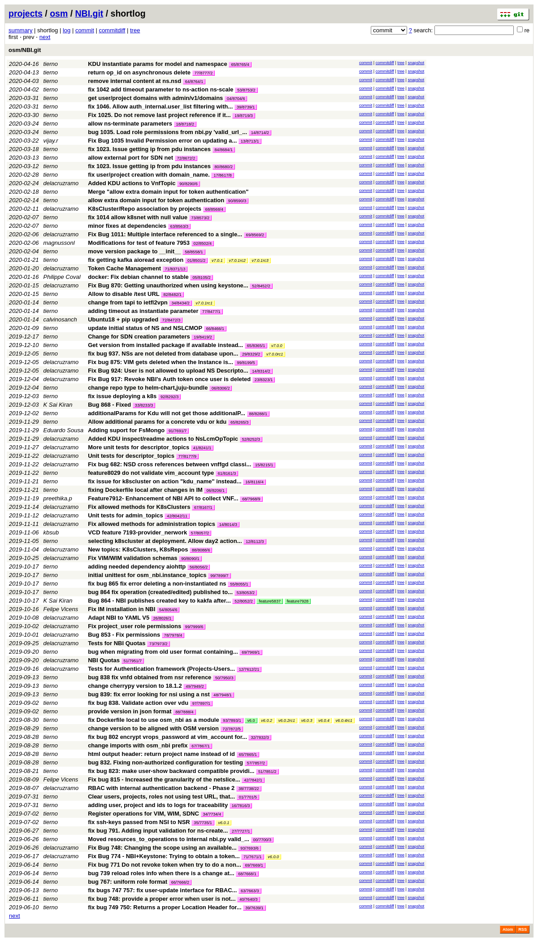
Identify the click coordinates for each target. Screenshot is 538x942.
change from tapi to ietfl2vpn (128, 302)
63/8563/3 (179, 226)
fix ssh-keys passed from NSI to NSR (139, 822)
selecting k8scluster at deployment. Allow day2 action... (165, 541)
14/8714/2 (260, 132)
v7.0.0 (276, 345)
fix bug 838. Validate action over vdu (138, 702)
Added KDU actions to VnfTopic (131, 183)
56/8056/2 (199, 567)
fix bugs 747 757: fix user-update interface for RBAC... (163, 890)
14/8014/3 (228, 524)
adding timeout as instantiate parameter (143, 311)
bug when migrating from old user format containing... (163, 651)
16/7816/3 (241, 805)
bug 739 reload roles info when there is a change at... (162, 873)
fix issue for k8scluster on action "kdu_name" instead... (165, 481)
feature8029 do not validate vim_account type (151, 472)
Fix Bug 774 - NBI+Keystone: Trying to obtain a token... (164, 856)
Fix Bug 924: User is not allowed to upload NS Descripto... (169, 370)
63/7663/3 (250, 891)
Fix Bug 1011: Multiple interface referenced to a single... (165, 234)
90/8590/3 (237, 201)
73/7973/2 (158, 644)
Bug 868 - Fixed (109, 404)
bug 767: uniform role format (127, 881)
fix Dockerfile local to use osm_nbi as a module (153, 719)
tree (135, 30)
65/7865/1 (248, 754)
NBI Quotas (104, 660)
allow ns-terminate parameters (130, 123)
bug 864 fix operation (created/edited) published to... (161, 592)
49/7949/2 (195, 686)
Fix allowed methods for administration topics (151, 524)
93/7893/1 (232, 720)
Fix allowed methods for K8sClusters (139, 507)
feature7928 (298, 601)
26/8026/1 (162, 618)
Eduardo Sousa (63, 430)
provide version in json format (129, 711)
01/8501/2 (196, 260)
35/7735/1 (203, 822)
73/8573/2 (200, 218)
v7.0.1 (217, 260)
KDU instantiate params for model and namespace (157, 64)
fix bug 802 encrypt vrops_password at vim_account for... (168, 737)
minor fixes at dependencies (127, 225)
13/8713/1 (250, 141)
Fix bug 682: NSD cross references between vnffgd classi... (170, 464)
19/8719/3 (243, 115)
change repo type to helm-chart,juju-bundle (148, 387)
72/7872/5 (232, 729)
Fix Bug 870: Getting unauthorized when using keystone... (169, 285)
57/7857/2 (256, 763)
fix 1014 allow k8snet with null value (137, 217)
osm (59, 13)
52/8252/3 (251, 439)
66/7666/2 (180, 882)
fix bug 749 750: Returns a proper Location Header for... (165, 907)
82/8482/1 (172, 294)
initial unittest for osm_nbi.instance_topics (147, 575)
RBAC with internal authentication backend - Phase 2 (161, 788)
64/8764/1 (194, 81)
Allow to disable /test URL (124, 294)
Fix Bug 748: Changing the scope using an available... (163, 847)
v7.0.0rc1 (274, 354)
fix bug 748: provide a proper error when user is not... (162, 898)
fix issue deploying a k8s (122, 396)
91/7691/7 (178, 431)
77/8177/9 (187, 456)
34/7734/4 (212, 814)
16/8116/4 (254, 482)
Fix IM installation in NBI (121, 609)
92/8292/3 (169, 397)
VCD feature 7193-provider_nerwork (137, 532)
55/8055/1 (239, 584)
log (66, 30)
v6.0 (251, 720)
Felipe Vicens (60, 609)
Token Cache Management (124, 268)
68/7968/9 (251, 499)
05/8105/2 (201, 277)
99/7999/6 (194, 627)
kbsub (51, 532)
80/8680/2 (224, 167)
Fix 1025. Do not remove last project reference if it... (160, 115)
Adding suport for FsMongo (126, 430)
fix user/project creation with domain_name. (149, 174)
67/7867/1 (200, 746)
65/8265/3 (239, 422)
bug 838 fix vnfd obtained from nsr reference (149, 677)
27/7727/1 (241, 831)
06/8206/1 (215, 490)
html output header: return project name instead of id (161, 754)
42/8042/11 (177, 516)
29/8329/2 (251, 354)
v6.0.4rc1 (344, 720)
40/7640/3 (248, 899)
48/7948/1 (222, 695)
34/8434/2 (180, 303)
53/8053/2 (246, 592)
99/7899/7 (219, 575)
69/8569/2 (255, 235)
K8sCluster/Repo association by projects (144, 208)
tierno (50, 64)
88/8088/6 (201, 550)
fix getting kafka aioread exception (135, 259)
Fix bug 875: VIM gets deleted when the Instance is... (161, 362)
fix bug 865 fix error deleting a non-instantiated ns (157, 583)
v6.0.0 (273, 857)
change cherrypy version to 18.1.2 (135, 685)
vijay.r (50, 140)
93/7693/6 (249, 848)
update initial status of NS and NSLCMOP (145, 328)
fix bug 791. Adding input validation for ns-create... (159, 830)
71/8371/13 (175, 269)
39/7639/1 (254, 908)
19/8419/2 (203, 337)
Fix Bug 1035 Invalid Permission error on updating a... (163, 140)
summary (20, 30)
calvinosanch (60, 319)
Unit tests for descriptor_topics (131, 455)
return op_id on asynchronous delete (139, 72)
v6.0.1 (223, 822)
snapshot (416, 63)
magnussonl (59, 242)
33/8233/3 (144, 405)
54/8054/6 (168, 610)
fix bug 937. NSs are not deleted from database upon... (164, 353)
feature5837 (270, 601)
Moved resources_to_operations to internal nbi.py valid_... (169, 839)
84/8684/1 (224, 150)
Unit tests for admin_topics (125, 515)
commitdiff (112, 30)
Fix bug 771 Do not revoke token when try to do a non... (165, 864)
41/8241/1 (202, 448)
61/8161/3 (227, 473)
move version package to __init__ (134, 251)
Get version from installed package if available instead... (166, 345)
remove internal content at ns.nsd (134, 81)
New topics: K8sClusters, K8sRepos (138, 549)
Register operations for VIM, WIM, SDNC (143, 813)
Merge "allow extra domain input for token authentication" (168, 191)
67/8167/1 (203, 507)
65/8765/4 (240, 64)
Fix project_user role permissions (134, 626)
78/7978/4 (173, 635)
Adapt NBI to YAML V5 (118, 617)
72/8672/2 (186, 158)
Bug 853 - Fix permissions (124, 634)
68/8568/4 (214, 209)
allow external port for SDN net (130, 157)
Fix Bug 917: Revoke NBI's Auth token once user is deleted (169, 379)
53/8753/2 (246, 90)
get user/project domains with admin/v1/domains (155, 98)
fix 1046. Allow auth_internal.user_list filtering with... (161, 106)
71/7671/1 (252, 857)
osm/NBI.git (25, 50)
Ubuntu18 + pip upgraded (123, 319)
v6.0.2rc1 (286, 720)
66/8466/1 (215, 328)
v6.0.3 (306, 720)
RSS (522, 929)
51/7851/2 (267, 771)
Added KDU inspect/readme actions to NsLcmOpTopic (163, 438)
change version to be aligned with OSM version (153, 728)
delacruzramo (61, 183)
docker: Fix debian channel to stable (138, 276)
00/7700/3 (262, 840)
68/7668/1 (247, 874)
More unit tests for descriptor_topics (138, 447)
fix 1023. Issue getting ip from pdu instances (149, 149)
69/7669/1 (254, 865)
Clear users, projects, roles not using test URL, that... (162, 796)
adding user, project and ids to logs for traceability (158, 805)
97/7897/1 (201, 703)
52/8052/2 (243, 601)
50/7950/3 (224, 678)
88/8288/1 (258, 414)
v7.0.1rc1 (204, 303)
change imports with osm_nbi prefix (137, 745)
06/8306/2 (221, 388)
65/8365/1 (256, 345)
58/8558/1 (194, 252)
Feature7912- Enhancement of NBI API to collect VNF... (164, 498)
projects (26, 13)
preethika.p (57, 498)
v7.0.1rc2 (237, 260)
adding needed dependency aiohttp (137, 566)
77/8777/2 (204, 73)
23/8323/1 (264, 380)
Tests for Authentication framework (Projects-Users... (162, 668)
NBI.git (89, 13)
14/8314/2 (261, 371)
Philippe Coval (62, 276)
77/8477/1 (211, 311)
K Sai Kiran (58, 404)
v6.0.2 (266, 720)
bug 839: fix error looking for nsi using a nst (149, 694)
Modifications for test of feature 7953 (139, 242)
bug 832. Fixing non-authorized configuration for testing (165, 762)
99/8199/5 (246, 362)
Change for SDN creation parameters (139, 336)
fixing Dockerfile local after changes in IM (145, 489)
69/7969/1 (251, 652)
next (45, 37)
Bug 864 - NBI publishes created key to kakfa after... (160, 600)
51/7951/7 (133, 661)
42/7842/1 (253, 780)
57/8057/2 (200, 533)
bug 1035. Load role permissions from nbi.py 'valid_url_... (168, 132)
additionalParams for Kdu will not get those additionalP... (167, 413)
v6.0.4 (324, 720)
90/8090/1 (190, 558)
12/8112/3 (255, 541)
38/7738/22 (249, 788)
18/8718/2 (185, 124)
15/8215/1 (264, 465)
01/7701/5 (248, 797)
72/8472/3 (171, 320)
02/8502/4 (203, 243)
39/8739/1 (246, 107)
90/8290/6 (188, 184)
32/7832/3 (260, 737)
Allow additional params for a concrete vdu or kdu (157, 421)
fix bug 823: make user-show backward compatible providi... (172, 771)
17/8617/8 (222, 175)
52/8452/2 (261, 286)
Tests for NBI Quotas (116, 643)
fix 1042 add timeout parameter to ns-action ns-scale (160, 89)
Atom (508, 929)
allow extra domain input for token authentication (156, 200)
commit (84, 30)
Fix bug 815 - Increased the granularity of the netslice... (165, 779)
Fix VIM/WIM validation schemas (132, 558)
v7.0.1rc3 (260, 260)
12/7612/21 (249, 669)
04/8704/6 (236, 98)
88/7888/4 (184, 712)
